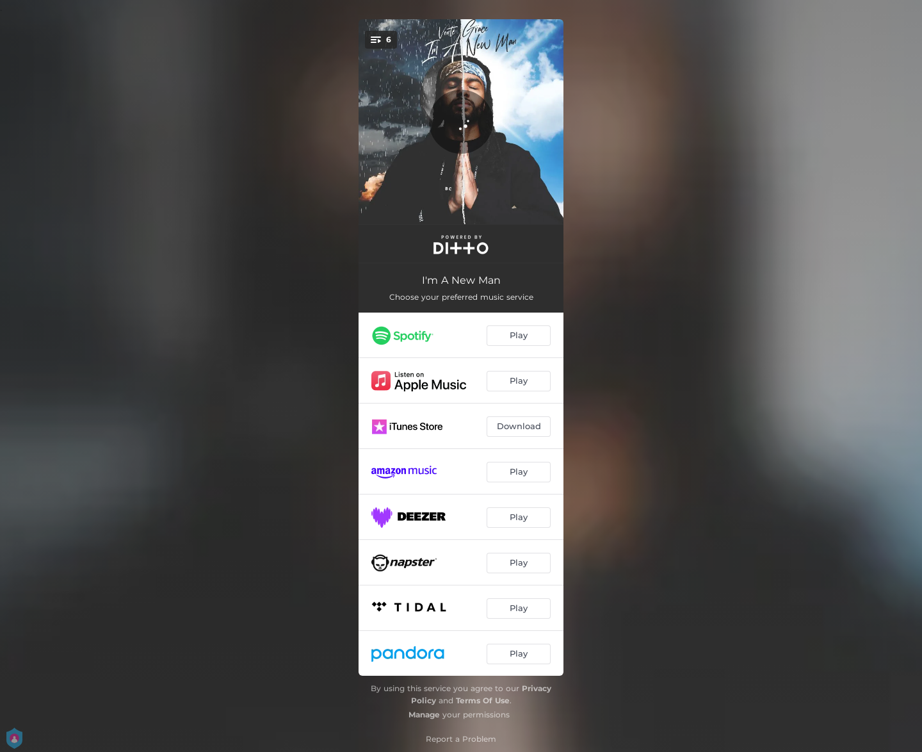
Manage (424, 714)
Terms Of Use (483, 700)
